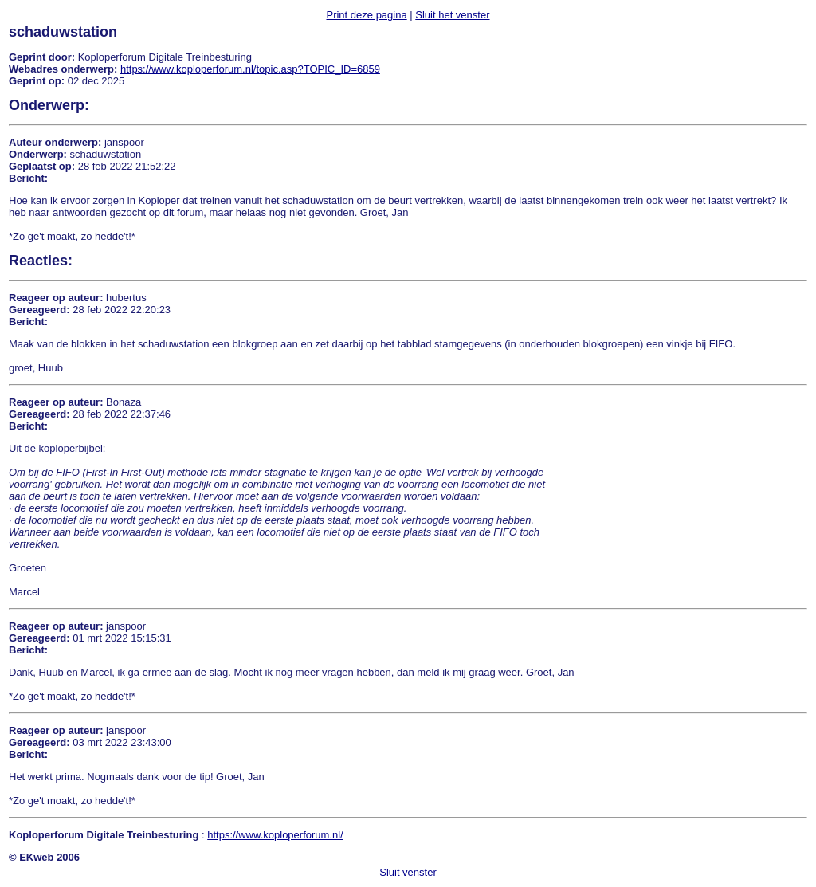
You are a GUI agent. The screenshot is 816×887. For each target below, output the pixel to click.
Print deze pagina (366, 15)
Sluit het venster (452, 15)
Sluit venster (408, 872)
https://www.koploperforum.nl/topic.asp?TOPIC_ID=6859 (250, 69)
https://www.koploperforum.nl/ (275, 835)
